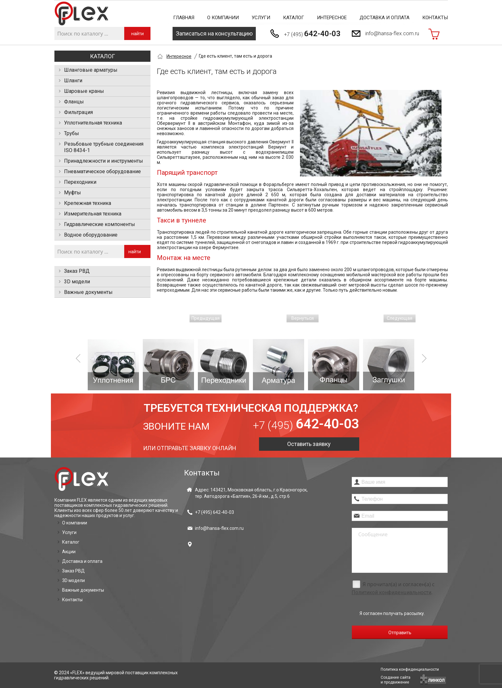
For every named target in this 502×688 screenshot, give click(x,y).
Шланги (73, 80)
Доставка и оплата (384, 17)
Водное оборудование (90, 235)
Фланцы (74, 102)
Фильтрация (78, 112)
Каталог (293, 17)
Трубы (71, 133)
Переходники (80, 182)
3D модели (77, 282)
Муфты (72, 193)
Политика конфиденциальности (410, 669)
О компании (223, 17)
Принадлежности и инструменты (103, 161)
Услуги (261, 17)
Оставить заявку (309, 444)
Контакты (435, 17)
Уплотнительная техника (93, 123)
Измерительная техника (92, 214)
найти (137, 33)
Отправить (399, 632)
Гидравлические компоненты (99, 224)
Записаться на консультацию (214, 33)
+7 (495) (312, 33)
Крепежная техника (87, 203)
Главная (183, 17)
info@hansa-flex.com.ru (392, 33)
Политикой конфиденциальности (391, 592)
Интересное (332, 17)
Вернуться (302, 318)
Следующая (399, 318)
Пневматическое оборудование (102, 171)
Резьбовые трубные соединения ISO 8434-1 (103, 147)
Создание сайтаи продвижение (395, 679)
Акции (69, 551)
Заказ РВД (77, 271)
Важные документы (88, 292)
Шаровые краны (84, 91)
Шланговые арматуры (90, 70)
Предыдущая (205, 318)
